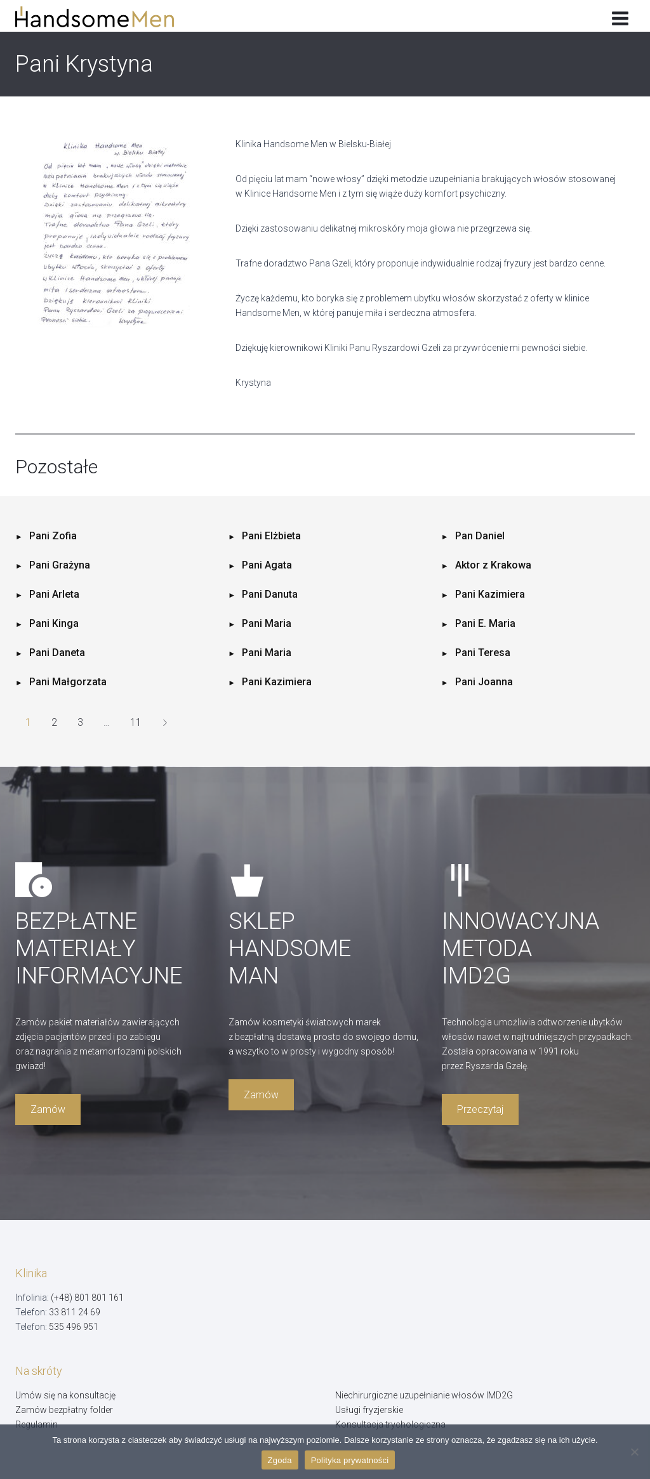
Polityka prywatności (350, 1460)
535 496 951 (73, 1327)
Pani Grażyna (59, 565)
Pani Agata (267, 565)
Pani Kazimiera (490, 594)
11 (136, 722)
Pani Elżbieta (271, 536)
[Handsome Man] (103, 16)
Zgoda (280, 1460)
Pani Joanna (484, 682)
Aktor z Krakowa (493, 565)
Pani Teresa (482, 653)
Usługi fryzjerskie (369, 1410)
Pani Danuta (270, 594)
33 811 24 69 (74, 1312)
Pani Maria (266, 623)
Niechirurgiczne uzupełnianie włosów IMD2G (424, 1395)
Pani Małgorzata (68, 682)
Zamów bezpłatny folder (64, 1410)
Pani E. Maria (485, 623)
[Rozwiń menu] (620, 16)
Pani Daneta (57, 653)
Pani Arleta (54, 594)
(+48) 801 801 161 (87, 1297)
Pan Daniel (480, 536)
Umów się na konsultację (65, 1395)
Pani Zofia (53, 536)
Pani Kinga (54, 623)
